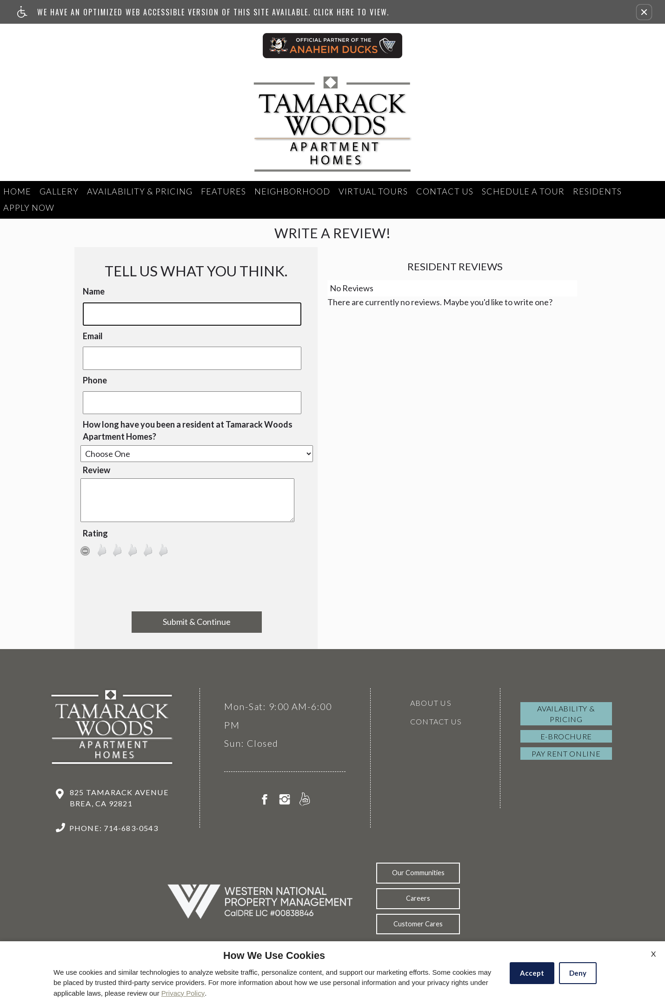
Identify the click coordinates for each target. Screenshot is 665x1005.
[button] (644, 12)
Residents (597, 191)
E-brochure (566, 736)
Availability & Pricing (140, 191)
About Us (431, 702)
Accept (532, 973)
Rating (95, 533)
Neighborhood (292, 191)
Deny (577, 973)
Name (94, 291)
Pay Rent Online (566, 753)
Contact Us (444, 191)
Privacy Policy (183, 993)
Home (17, 191)
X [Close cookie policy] (653, 953)
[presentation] (196, 586)
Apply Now (28, 207)
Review (96, 470)
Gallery (59, 191)
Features (223, 191)
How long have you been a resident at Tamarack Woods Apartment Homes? (188, 430)
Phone (95, 380)
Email (93, 336)
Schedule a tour (523, 191)
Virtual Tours (373, 191)
